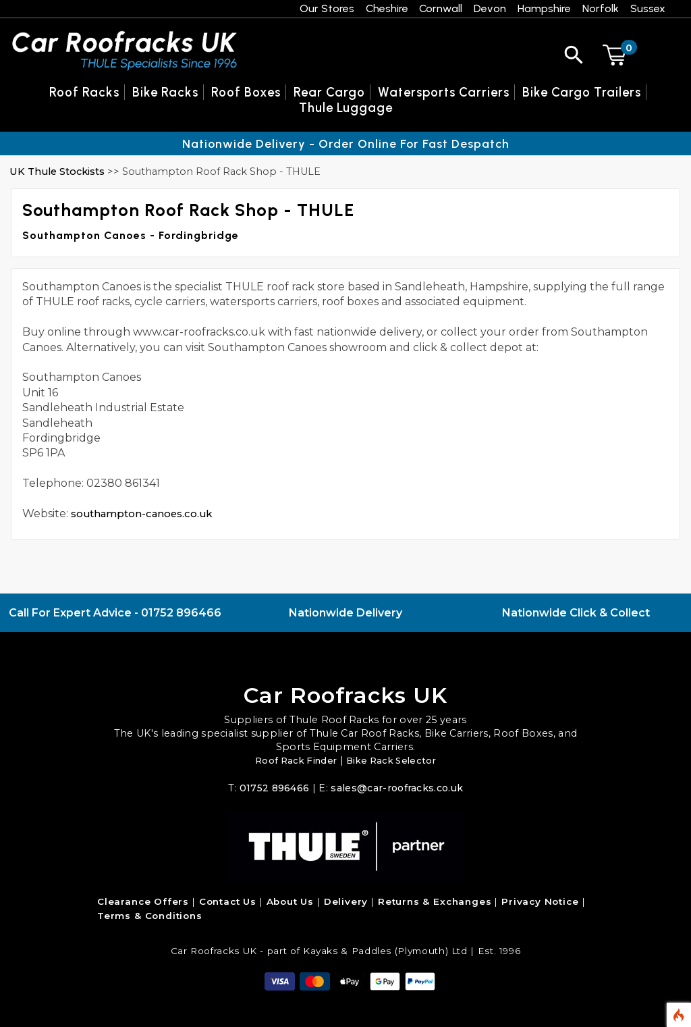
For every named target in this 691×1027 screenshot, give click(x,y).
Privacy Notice (539, 901)
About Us (290, 901)
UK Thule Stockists (57, 171)
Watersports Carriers (443, 92)
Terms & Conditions (149, 915)
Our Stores (327, 8)
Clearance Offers (143, 901)
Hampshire (544, 8)
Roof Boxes (246, 92)
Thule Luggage (346, 107)
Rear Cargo (329, 92)
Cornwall (440, 8)
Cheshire (387, 8)
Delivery (346, 901)
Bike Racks (165, 92)
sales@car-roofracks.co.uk (397, 788)
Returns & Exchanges (435, 901)
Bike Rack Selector (394, 760)
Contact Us (227, 901)
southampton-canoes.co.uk (146, 513)
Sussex (647, 8)
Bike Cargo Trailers (581, 92)
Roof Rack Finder (292, 760)
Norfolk (600, 8)
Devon (490, 8)
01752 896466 (181, 612)
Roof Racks (84, 92)
